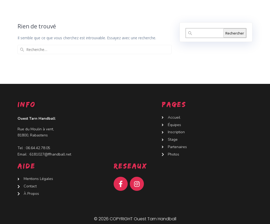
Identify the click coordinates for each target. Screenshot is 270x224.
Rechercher (234, 33)
